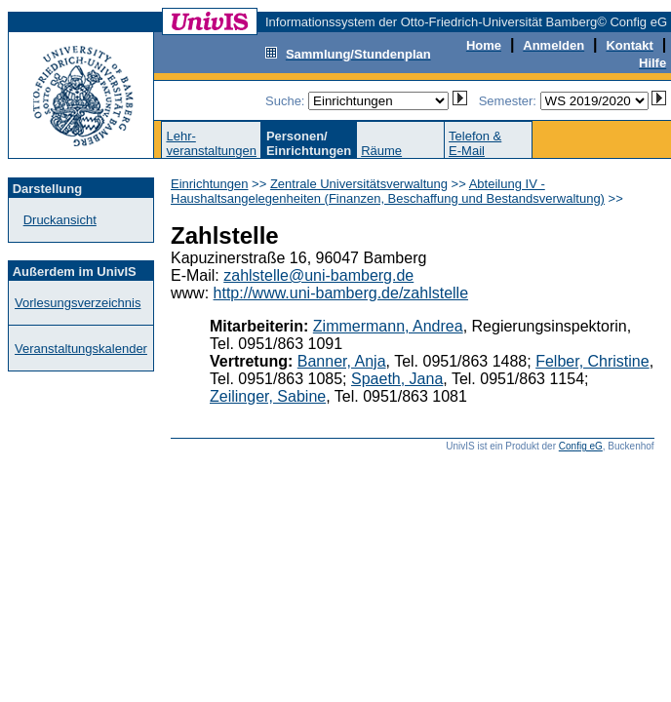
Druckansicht (60, 220)
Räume (381, 150)
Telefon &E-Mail (475, 143)
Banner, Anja (341, 361)
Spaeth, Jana (397, 378)
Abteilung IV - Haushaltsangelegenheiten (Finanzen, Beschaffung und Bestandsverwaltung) (388, 191)
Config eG (581, 446)
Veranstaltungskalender (81, 348)
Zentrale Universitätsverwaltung (359, 183)
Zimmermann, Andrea (388, 326)
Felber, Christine (592, 361)
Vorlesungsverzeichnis (77, 302)
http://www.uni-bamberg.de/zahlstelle (341, 293)
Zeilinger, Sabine (268, 396)
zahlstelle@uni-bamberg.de (318, 275)
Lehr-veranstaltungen (211, 143)
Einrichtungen (210, 183)
